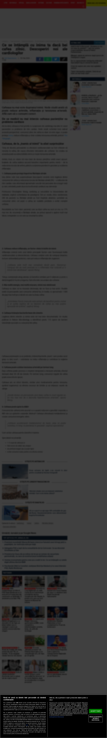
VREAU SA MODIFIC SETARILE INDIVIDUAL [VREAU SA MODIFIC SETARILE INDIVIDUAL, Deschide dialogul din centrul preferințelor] (95, 718)
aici (27, 725)
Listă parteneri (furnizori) (56, 717)
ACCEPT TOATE (96, 711)
